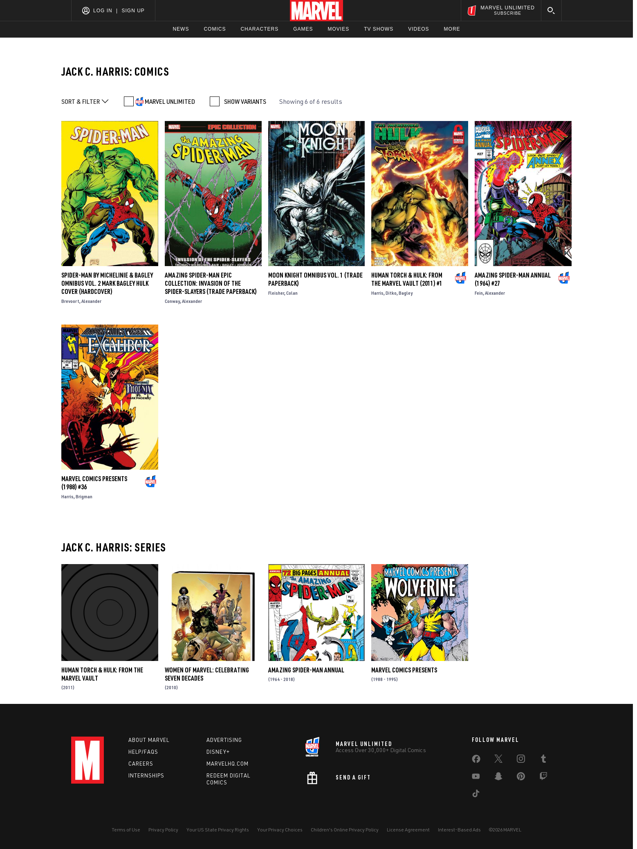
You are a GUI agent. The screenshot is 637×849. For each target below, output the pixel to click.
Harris (377, 293)
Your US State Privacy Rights (217, 830)
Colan (292, 293)
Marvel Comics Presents (404, 670)
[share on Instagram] (521, 760)
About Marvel (148, 740)
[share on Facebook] (476, 761)
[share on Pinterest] (521, 778)
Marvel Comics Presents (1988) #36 (94, 483)
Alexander (91, 301)
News (181, 29)
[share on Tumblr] (543, 760)
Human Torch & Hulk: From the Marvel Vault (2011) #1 (406, 279)
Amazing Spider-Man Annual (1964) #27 (513, 279)
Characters (259, 29)
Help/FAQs (143, 751)
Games (303, 29)
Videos (418, 29)
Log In (102, 10)
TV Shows (378, 29)
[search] (551, 10)
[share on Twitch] (543, 778)
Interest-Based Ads (459, 830)
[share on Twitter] (498, 760)
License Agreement (408, 830)
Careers (140, 763)
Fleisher (276, 293)
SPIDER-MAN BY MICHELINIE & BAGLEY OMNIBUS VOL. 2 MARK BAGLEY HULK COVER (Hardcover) (107, 283)
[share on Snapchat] (498, 778)
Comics (215, 29)
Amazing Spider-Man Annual (306, 670)
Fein (479, 293)
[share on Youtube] (476, 778)
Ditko (391, 293)
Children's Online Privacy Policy (345, 830)
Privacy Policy (163, 830)
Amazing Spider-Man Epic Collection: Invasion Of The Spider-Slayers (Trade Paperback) (211, 283)
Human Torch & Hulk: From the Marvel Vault (102, 674)
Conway (172, 301)
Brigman (84, 496)
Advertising (224, 740)
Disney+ (218, 751)
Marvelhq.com (227, 763)
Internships (146, 775)
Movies (338, 29)
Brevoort (70, 301)
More (452, 29)
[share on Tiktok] (476, 795)
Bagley (406, 293)
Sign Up (132, 10)
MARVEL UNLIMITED (170, 101)
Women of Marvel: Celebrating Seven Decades (207, 674)
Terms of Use (126, 830)
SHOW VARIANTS (245, 101)
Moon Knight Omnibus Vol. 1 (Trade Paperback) (315, 279)
